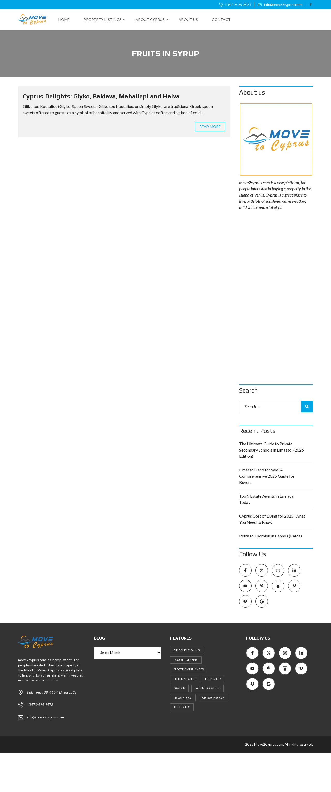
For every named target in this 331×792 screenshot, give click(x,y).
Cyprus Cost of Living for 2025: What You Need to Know (272, 519)
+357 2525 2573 (235, 5)
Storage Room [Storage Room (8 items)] (213, 697)
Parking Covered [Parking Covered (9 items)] (207, 688)
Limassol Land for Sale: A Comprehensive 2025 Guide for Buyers (267, 476)
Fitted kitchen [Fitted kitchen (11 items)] (184, 678)
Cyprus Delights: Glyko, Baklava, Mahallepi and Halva (101, 96)
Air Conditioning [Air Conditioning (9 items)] (187, 650)
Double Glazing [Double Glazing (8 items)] (186, 660)
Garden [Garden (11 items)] (179, 688)
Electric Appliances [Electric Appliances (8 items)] (189, 669)
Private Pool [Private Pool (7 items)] (183, 697)
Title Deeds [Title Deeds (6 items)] (182, 707)
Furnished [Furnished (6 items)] (213, 678)
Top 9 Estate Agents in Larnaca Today (266, 499)
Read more (210, 126)
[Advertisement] (276, 297)
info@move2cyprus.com (280, 5)
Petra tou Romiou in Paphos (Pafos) (270, 535)
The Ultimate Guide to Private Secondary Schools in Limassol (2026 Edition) (271, 450)
